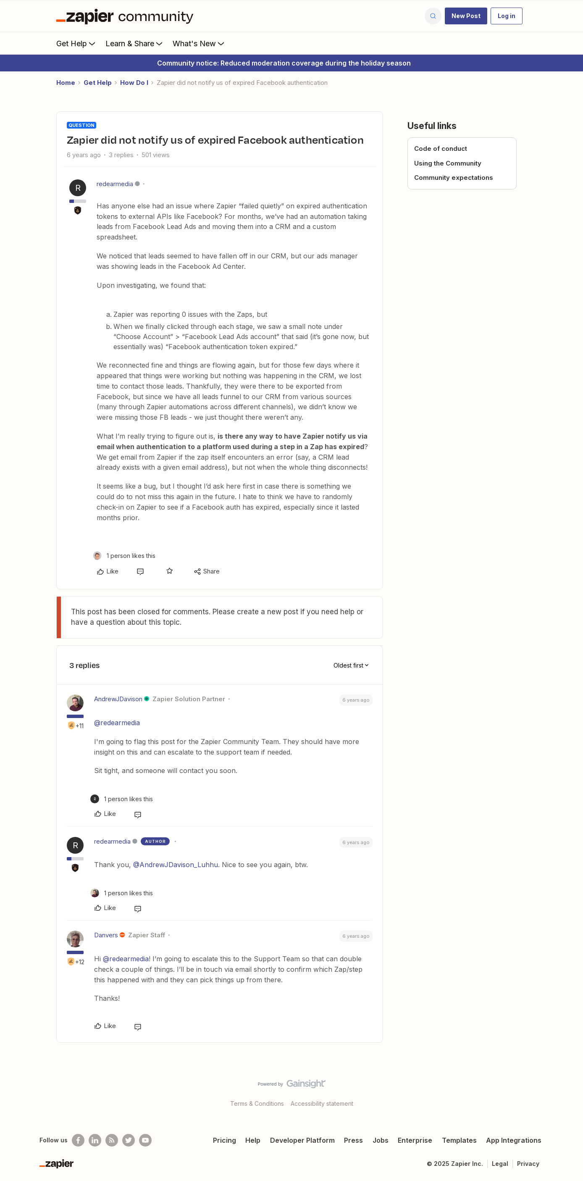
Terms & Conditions (257, 1103)
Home (65, 83)
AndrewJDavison (118, 699)
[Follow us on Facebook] (78, 1140)
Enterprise (415, 1140)
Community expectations (453, 177)
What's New (199, 43)
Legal (500, 1163)
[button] (466, 16)
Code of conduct (440, 149)
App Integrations (513, 1140)
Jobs (381, 1140)
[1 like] (124, 555)
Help (252, 1140)
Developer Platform (302, 1140)
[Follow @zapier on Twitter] (128, 1140)
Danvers (106, 935)
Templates (459, 1140)
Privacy (528, 1163)
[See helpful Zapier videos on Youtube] (145, 1140)
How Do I (134, 83)
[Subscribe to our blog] (111, 1140)
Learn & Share (134, 43)
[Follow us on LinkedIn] (95, 1140)
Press (353, 1140)
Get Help (76, 43)
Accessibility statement (322, 1103)
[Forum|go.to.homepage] (126, 16)
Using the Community (447, 163)
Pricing (224, 1140)
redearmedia (115, 184)
